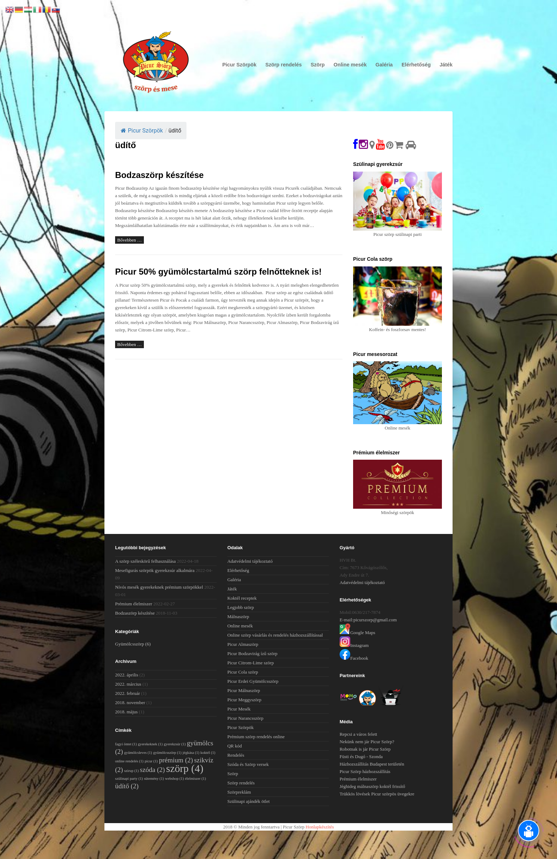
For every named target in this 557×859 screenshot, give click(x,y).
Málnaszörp (238, 616)
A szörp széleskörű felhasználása (145, 561)
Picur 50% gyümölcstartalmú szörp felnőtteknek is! (218, 271)
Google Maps (357, 632)
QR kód (234, 746)
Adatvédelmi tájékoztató (249, 561)
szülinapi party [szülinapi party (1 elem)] (129, 778)
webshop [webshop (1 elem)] (174, 778)
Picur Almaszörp (242, 644)
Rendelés (235, 755)
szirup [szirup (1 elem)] (131, 771)
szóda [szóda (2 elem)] (152, 769)
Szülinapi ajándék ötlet (248, 801)
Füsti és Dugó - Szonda (361, 756)
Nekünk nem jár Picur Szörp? (367, 741)
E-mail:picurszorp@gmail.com (368, 619)
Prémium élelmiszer (133, 603)
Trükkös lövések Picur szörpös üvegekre (377, 793)
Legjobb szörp (240, 607)
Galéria (384, 64)
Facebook (354, 658)
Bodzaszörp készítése (159, 175)
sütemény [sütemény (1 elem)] (154, 778)
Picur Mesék (238, 709)
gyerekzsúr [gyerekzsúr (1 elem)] (175, 744)
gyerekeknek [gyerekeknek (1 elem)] (150, 744)
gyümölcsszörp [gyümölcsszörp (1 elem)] (167, 753)
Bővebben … (129, 240)
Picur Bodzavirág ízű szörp (252, 653)
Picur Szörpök (239, 64)
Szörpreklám (239, 792)
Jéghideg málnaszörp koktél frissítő (372, 786)
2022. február (127, 693)
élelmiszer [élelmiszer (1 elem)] (195, 778)
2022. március (128, 684)
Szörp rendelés (283, 64)
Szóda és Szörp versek (248, 764)
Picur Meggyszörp (244, 699)
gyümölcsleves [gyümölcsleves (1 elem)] (138, 753)
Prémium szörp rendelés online (256, 736)
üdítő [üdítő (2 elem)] (127, 786)
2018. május (126, 711)
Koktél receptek (242, 598)
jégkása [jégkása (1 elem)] (191, 753)
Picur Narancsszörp (245, 718)
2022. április (126, 674)
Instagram (354, 645)
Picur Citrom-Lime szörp (250, 662)
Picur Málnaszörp (243, 690)
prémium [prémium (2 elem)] (176, 760)
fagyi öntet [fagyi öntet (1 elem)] (126, 744)
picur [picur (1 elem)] (151, 761)
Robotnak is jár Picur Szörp (365, 749)
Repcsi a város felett (358, 734)
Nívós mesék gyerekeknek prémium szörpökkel (159, 587)
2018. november (130, 702)
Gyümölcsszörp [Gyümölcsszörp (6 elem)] (133, 644)
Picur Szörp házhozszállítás (365, 771)
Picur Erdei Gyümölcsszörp (252, 681)
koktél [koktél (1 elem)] (207, 753)
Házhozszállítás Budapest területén (372, 764)
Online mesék (350, 64)
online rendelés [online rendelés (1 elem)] (129, 761)
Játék (446, 64)
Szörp (317, 64)
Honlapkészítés (319, 827)
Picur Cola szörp (242, 672)
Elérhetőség (416, 64)
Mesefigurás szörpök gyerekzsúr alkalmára (154, 570)
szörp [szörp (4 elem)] (184, 768)
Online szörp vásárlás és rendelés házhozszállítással (275, 635)
